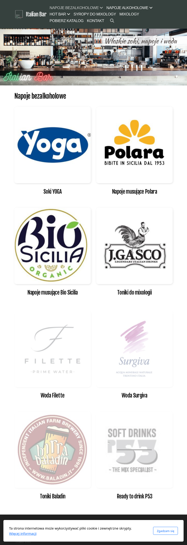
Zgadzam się (165, 531)
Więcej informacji (23, 533)
